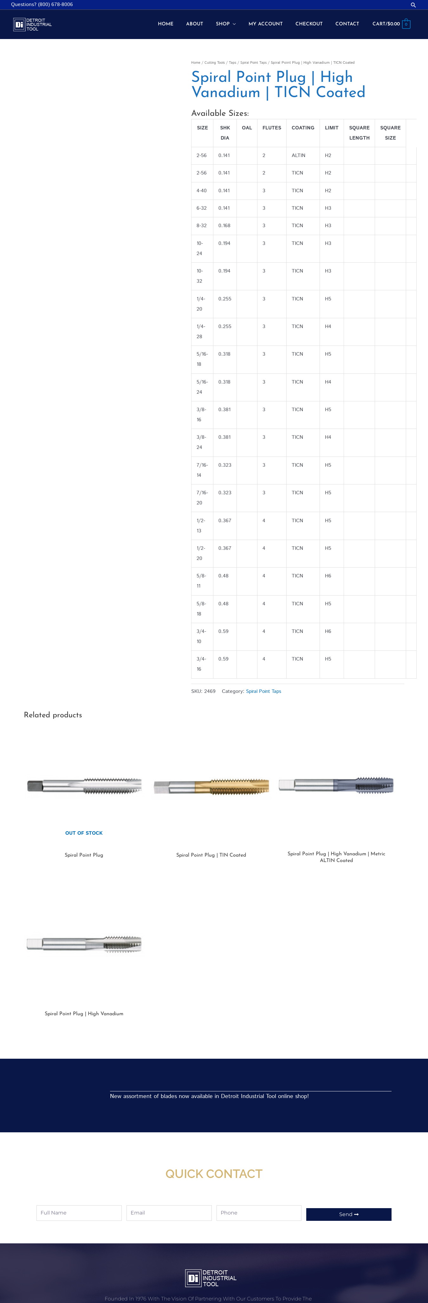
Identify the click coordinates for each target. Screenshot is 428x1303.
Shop (160, 1235)
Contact (290, 1250)
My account (169, 1209)
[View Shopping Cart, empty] (390, 22)
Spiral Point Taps (258, 58)
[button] (413, 5)
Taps (236, 58)
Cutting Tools (216, 58)
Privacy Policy (170, 1248)
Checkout (166, 1222)
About (288, 1238)
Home (196, 58)
